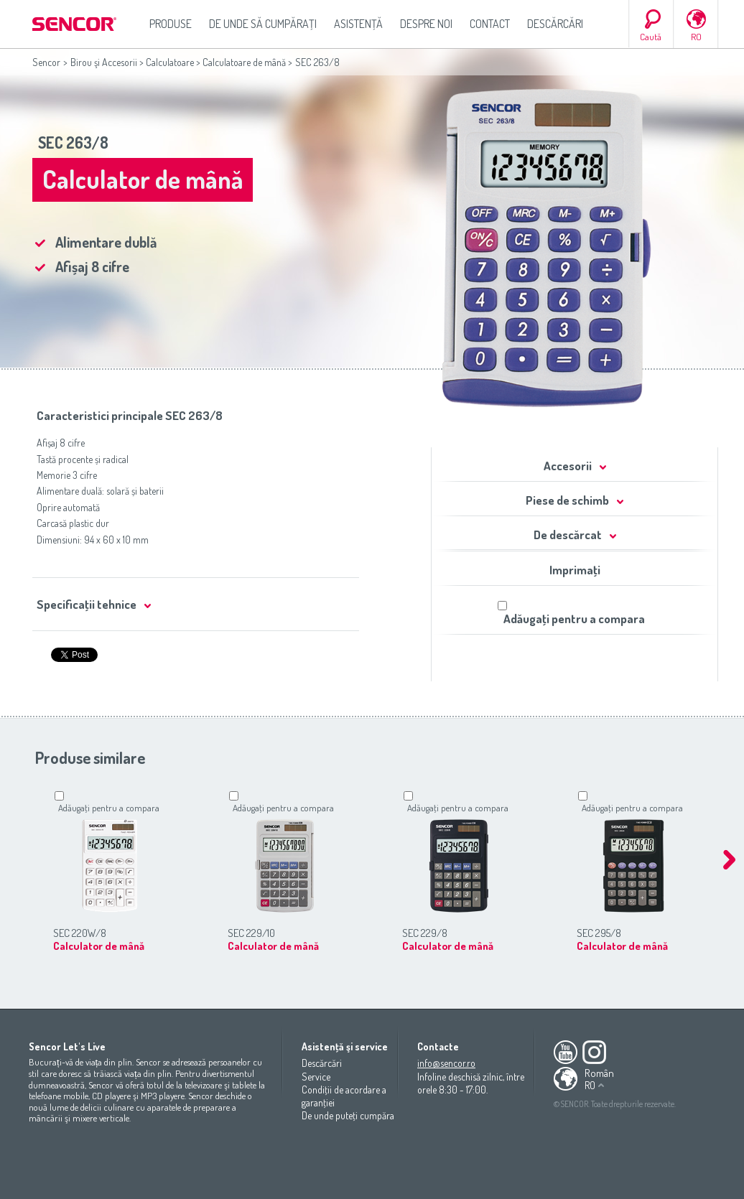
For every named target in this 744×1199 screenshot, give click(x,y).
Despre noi (426, 24)
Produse (170, 24)
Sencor (46, 62)
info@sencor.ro (446, 1063)
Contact (490, 24)
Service (316, 1076)
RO (696, 36)
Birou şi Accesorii (103, 62)
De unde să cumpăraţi (263, 24)
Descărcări (555, 24)
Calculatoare (170, 62)
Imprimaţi (574, 569)
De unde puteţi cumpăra (348, 1115)
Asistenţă (358, 24)
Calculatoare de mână (244, 62)
